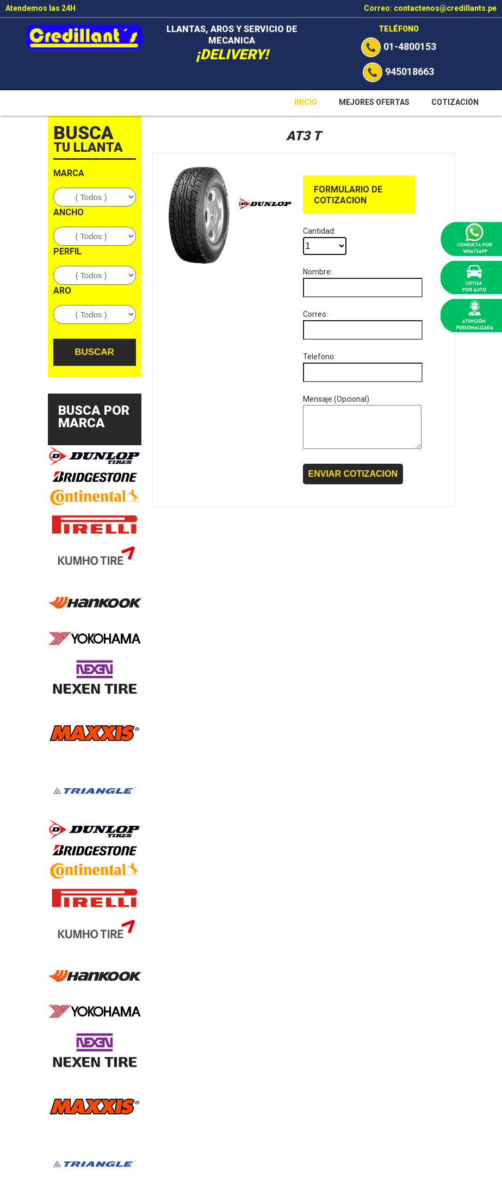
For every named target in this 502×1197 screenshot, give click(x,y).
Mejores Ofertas (374, 102)
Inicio (305, 102)
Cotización (455, 102)
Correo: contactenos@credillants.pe (430, 8)
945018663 (398, 71)
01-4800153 (398, 46)
